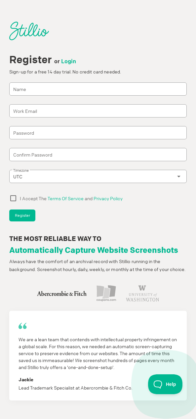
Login (68, 61)
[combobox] (98, 176)
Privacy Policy (108, 198)
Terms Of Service (66, 198)
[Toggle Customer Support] (165, 384)
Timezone (21, 170)
